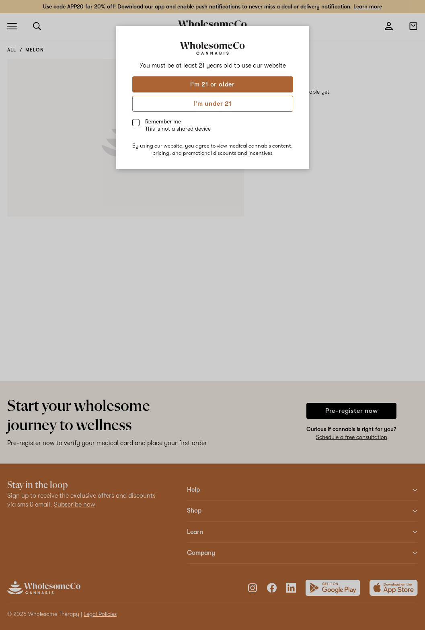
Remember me (178, 125)
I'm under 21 (212, 103)
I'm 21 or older (212, 84)
